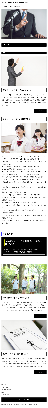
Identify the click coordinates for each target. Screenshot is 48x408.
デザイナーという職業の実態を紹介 (14, 2)
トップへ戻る (25, 400)
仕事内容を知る (5, 387)
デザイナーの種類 (6, 389)
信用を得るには (5, 394)
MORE (40, 111)
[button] (24, 45)
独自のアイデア (5, 392)
